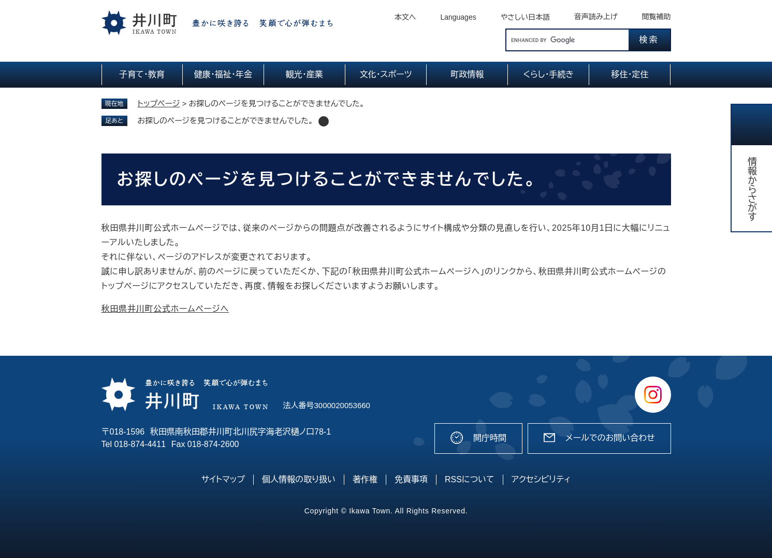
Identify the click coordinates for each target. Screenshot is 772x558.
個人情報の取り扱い (299, 479)
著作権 (365, 479)
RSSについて (469, 479)
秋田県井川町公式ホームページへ (165, 308)
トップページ (159, 103)
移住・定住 (629, 74)
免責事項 (411, 479)
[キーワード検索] (567, 40)
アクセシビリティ (541, 479)
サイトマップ (223, 479)
